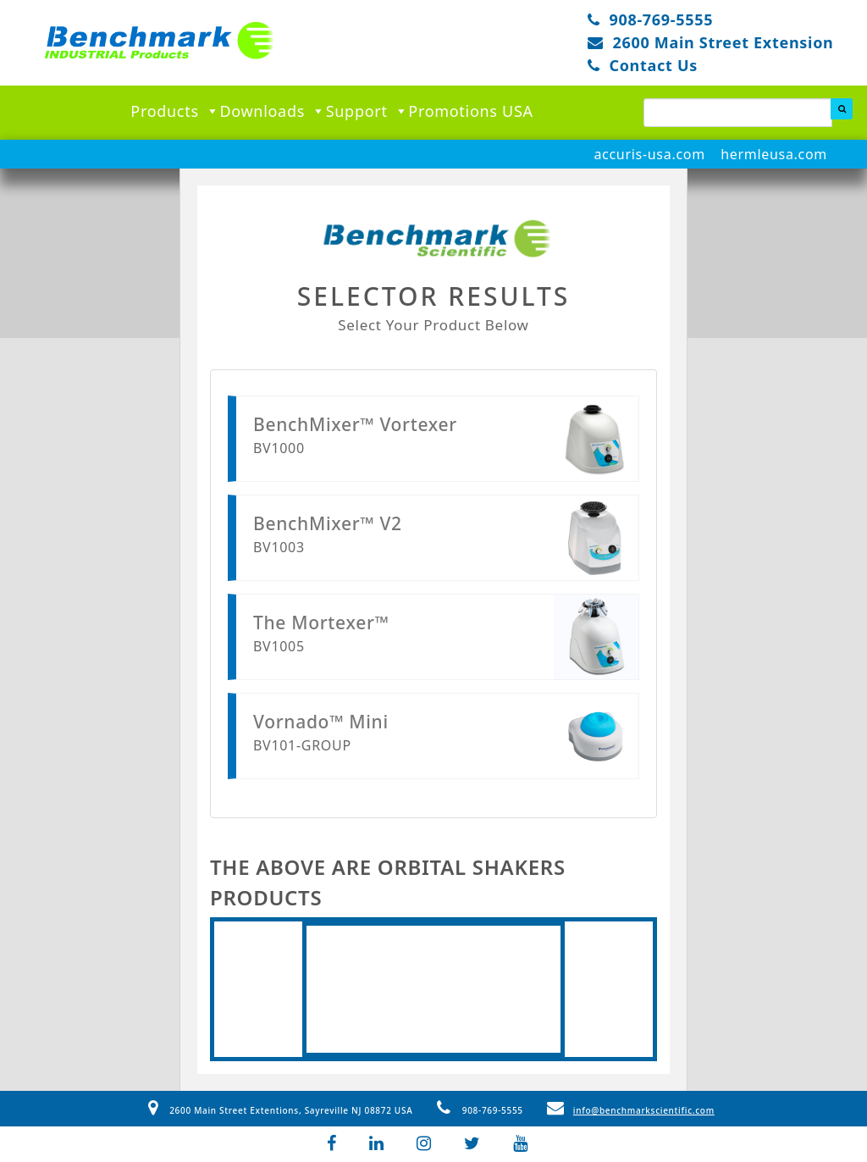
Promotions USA (470, 111)
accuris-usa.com (649, 154)
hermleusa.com (774, 154)
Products (174, 111)
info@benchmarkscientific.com (631, 1110)
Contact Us (653, 65)
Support (367, 111)
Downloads (272, 111)
